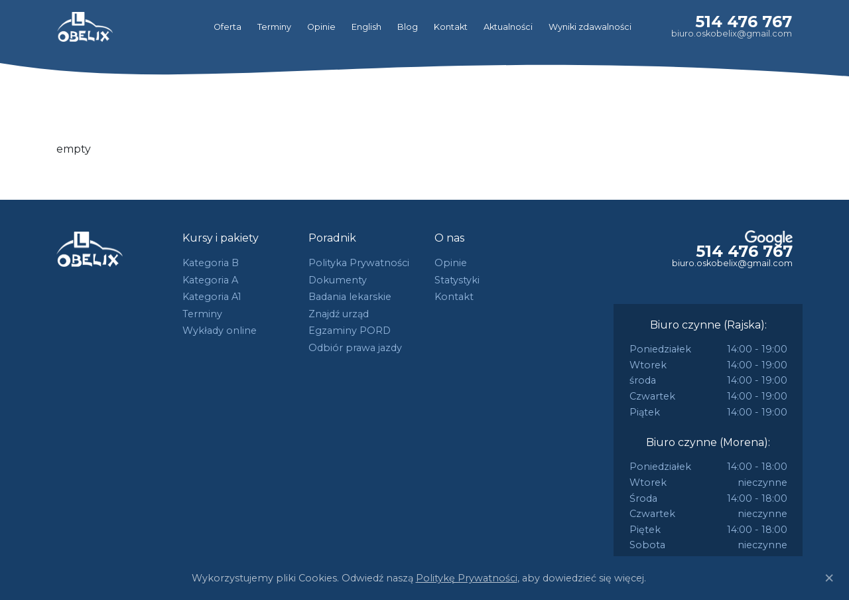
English (366, 27)
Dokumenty (337, 280)
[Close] (829, 578)
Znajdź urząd (338, 314)
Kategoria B (210, 263)
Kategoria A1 (211, 297)
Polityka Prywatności (358, 263)
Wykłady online (219, 331)
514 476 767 (743, 21)
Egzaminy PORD (349, 331)
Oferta (227, 27)
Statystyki (457, 280)
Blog (407, 27)
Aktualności (508, 27)
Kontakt (451, 27)
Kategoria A (210, 280)
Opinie (321, 27)
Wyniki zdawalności (590, 27)
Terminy (274, 27)
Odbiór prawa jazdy (355, 348)
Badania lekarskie (349, 297)
